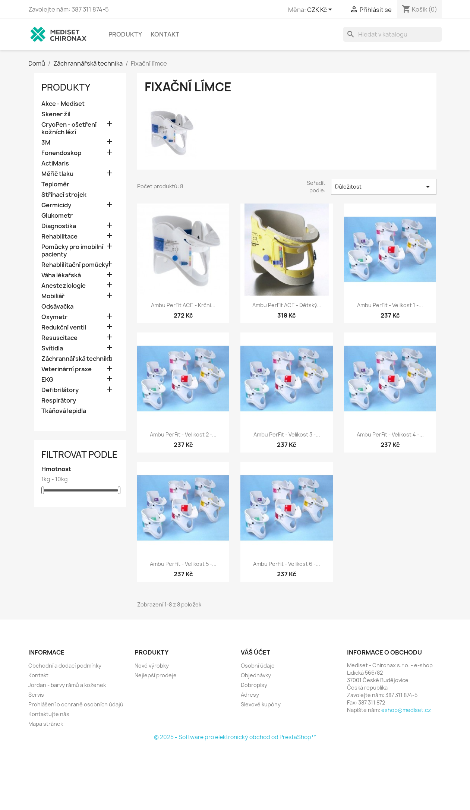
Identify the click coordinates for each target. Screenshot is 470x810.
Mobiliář (52, 296)
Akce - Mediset (63, 104)
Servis (36, 694)
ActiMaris (55, 163)
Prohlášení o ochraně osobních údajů (75, 704)
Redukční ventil (63, 327)
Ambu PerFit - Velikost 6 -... (286, 563)
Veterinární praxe (66, 369)
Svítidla (52, 348)
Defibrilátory (60, 390)
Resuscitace (59, 338)
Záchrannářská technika (76, 359)
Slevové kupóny (261, 704)
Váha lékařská (61, 275)
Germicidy (56, 205)
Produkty (125, 34)
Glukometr (57, 216)
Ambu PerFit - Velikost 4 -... (390, 434)
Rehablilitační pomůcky (74, 265)
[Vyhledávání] (392, 34)
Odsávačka (57, 307)
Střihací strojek (63, 195)
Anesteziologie (63, 286)
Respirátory (58, 400)
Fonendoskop (61, 153)
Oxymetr (54, 317)
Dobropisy (254, 684)
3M (45, 142)
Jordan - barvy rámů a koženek (67, 684)
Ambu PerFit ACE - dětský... (286, 305)
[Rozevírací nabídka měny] (321, 10)
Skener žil (55, 114)
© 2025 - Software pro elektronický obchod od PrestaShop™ (235, 737)
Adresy (250, 694)
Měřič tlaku (57, 174)
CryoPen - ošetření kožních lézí (69, 128)
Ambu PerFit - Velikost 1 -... (390, 305)
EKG (47, 380)
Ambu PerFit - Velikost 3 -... (286, 434)
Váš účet (255, 652)
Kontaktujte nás (48, 714)
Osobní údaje (258, 665)
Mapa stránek (45, 723)
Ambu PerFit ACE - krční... (183, 305)
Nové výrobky (152, 665)
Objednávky (256, 675)
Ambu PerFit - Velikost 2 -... (183, 434)
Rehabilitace (59, 236)
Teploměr (55, 184)
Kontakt (165, 34)
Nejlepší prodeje (156, 675)
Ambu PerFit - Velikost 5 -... (183, 563)
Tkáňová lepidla (63, 411)
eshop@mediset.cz (406, 709)
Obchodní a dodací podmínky (64, 665)
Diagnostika (58, 226)
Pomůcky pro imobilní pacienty (72, 250)
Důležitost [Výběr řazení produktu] (383, 186)
